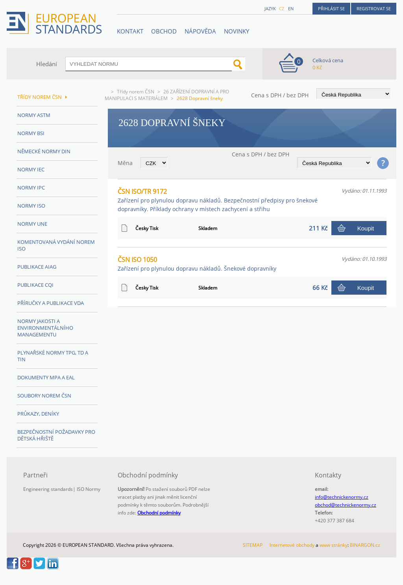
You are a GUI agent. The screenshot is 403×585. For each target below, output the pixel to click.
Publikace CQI (35, 284)
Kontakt (130, 31)
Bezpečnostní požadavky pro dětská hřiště (56, 435)
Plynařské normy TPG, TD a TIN (52, 356)
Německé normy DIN (43, 151)
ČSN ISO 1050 (197, 263)
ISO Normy (88, 489)
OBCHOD (164, 31)
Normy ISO (31, 205)
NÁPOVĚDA (200, 31)
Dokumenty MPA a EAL (46, 377)
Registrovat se (374, 8)
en (291, 8)
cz (281, 8)
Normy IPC (31, 187)
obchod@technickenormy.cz (345, 504)
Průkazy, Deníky (38, 413)
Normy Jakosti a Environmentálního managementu (45, 328)
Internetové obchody (292, 545)
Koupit (365, 228)
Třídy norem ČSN (135, 91)
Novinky (236, 31)
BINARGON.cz (365, 545)
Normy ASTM (33, 115)
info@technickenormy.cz (341, 497)
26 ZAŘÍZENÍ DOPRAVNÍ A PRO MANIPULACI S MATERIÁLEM (167, 95)
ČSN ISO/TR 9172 (218, 200)
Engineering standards (48, 489)
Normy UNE (32, 223)
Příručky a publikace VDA (50, 302)
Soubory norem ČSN (44, 395)
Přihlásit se (331, 8)
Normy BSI (30, 133)
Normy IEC (30, 169)
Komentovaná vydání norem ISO (56, 245)
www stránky (334, 545)
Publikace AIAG (36, 266)
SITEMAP (253, 545)
